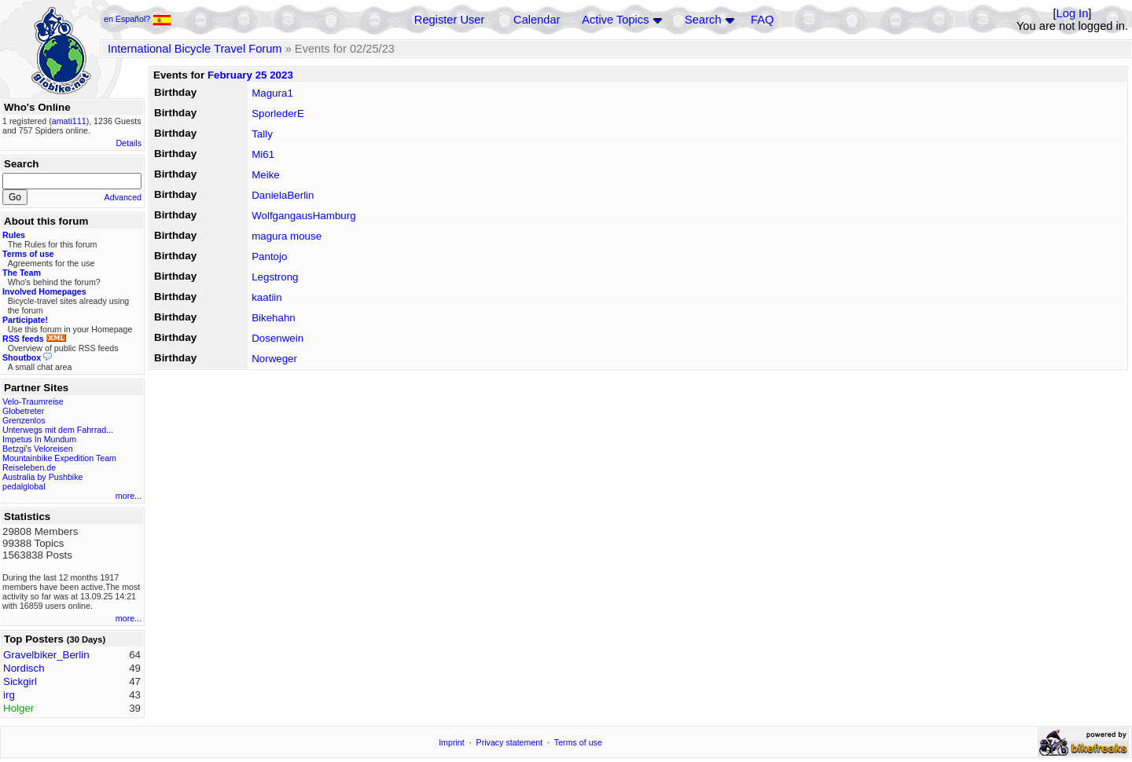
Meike (266, 175)
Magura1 (272, 93)
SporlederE (278, 113)
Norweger (274, 359)
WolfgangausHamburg (303, 216)
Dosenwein (277, 338)
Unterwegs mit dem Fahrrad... (57, 429)
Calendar (536, 19)
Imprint (452, 742)
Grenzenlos (24, 420)
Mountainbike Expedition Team (59, 458)
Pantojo (269, 256)
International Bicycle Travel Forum (195, 48)
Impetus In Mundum (39, 439)
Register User (449, 19)
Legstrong (275, 277)
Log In (1073, 13)
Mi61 (263, 154)
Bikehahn (274, 318)
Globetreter (23, 411)
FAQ (762, 19)
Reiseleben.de (29, 467)
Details (129, 143)
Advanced (123, 197)
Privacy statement (509, 742)
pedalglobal (24, 486)
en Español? (137, 19)
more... (129, 495)
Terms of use (578, 742)
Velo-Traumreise (33, 401)
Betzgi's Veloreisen (37, 448)
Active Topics (615, 19)
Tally (262, 134)
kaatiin (267, 297)
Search (703, 19)
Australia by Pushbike (42, 477)
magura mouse (287, 236)
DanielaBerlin (283, 195)
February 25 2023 (250, 75)
